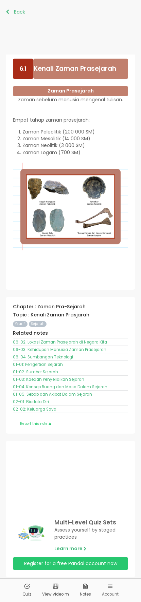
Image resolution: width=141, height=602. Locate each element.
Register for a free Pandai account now (70, 563)
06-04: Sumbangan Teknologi (43, 357)
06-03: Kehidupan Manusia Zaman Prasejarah (59, 349)
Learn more (70, 548)
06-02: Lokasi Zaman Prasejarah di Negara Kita (60, 342)
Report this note (35, 423)
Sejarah (38, 323)
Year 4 (20, 323)
